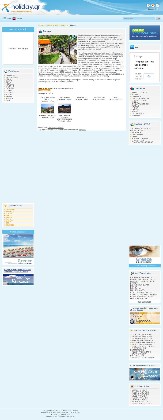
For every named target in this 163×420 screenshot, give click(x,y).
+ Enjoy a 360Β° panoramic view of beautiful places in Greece (17, 270)
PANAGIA (136, 110)
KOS (7, 223)
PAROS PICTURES (139, 400)
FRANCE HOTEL (137, 289)
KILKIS (8, 100)
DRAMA (9, 96)
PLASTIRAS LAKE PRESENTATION (138, 349)
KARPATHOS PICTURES (142, 404)
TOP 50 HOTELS (145, 302)
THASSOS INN (138, 140)
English (19, 18)
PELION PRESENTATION (142, 352)
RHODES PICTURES (140, 392)
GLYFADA (136, 115)
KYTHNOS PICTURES (141, 402)
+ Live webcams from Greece (142, 365)
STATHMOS (136, 133)
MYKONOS (10, 212)
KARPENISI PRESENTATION (143, 358)
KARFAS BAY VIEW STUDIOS (142, 279)
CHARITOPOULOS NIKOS (142, 142)
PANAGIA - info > (47, 99)
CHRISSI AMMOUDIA (140, 98)
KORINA (133, 287)
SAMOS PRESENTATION (142, 344)
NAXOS (9, 217)
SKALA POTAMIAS (139, 93)
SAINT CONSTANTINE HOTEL (142, 293)
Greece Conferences (18, 232)
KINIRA (135, 102)
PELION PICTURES (140, 398)
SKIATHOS (10, 225)
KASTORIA (10, 89)
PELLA (8, 83)
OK (149, 76)
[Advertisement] (18, 153)
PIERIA (8, 79)
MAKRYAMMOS (138, 114)
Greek (9, 18)
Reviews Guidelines (56, 128)
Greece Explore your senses (145, 266)
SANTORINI (10, 210)
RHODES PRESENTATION (142, 340)
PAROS (9, 215)
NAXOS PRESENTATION (142, 337)
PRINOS (135, 108)
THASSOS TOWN (139, 100)
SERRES (9, 98)
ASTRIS (135, 112)
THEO (134, 136)
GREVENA (10, 87)
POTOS (135, 94)
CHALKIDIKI (10, 75)
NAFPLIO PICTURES (140, 394)
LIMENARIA (136, 96)
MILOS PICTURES (139, 396)
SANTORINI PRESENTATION (143, 342)
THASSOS (9, 85)
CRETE (8, 219)
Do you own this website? (138, 76)
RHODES (9, 221)
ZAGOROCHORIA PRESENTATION (138, 355)
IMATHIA (9, 94)
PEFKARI (135, 106)
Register (82, 129)
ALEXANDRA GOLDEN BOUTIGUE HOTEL (140, 130)
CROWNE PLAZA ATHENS (141, 277)
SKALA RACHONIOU (140, 104)
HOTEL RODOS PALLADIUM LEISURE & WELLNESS (141, 297)
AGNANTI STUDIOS (140, 138)
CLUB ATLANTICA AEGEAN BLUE (144, 295)
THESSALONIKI (11, 77)
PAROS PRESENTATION (142, 339)
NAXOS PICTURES (139, 390)
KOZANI (9, 91)
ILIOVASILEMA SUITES (139, 285)
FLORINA (9, 93)
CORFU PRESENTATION (142, 335)
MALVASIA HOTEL (137, 291)
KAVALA (9, 81)
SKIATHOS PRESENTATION (143, 346)
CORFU (9, 213)
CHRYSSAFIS (137, 134)
